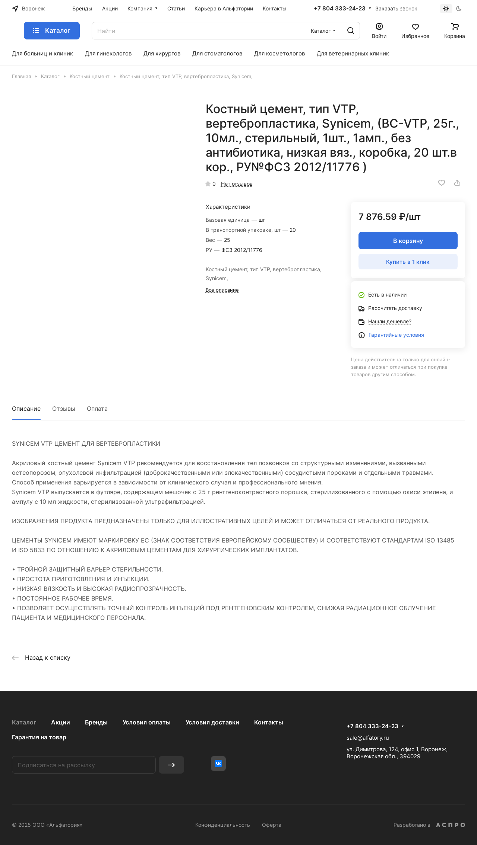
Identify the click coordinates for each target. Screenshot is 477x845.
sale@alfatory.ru (368, 737)
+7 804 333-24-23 (340, 8)
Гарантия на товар (39, 737)
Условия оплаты (147, 722)
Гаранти (379, 335)
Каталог (24, 722)
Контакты (268, 722)
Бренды (96, 722)
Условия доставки (212, 722)
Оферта (271, 825)
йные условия (406, 335)
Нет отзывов (237, 183)
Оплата (97, 408)
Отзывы (63, 408)
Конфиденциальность (222, 825)
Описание (26, 408)
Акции (60, 722)
